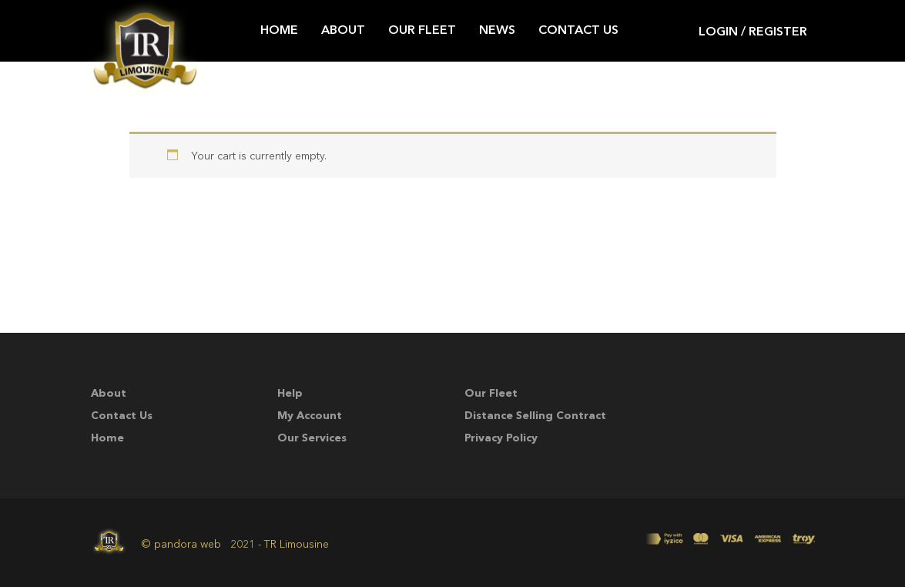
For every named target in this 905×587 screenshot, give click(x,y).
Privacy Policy (501, 438)
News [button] (497, 31)
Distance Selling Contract (535, 416)
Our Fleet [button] (422, 31)
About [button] (343, 31)
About (108, 393)
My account (309, 416)
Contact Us (122, 416)
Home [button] (279, 31)
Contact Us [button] (578, 31)
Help (290, 393)
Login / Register (753, 33)
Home (107, 438)
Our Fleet (491, 393)
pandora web (187, 544)
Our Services (312, 438)
